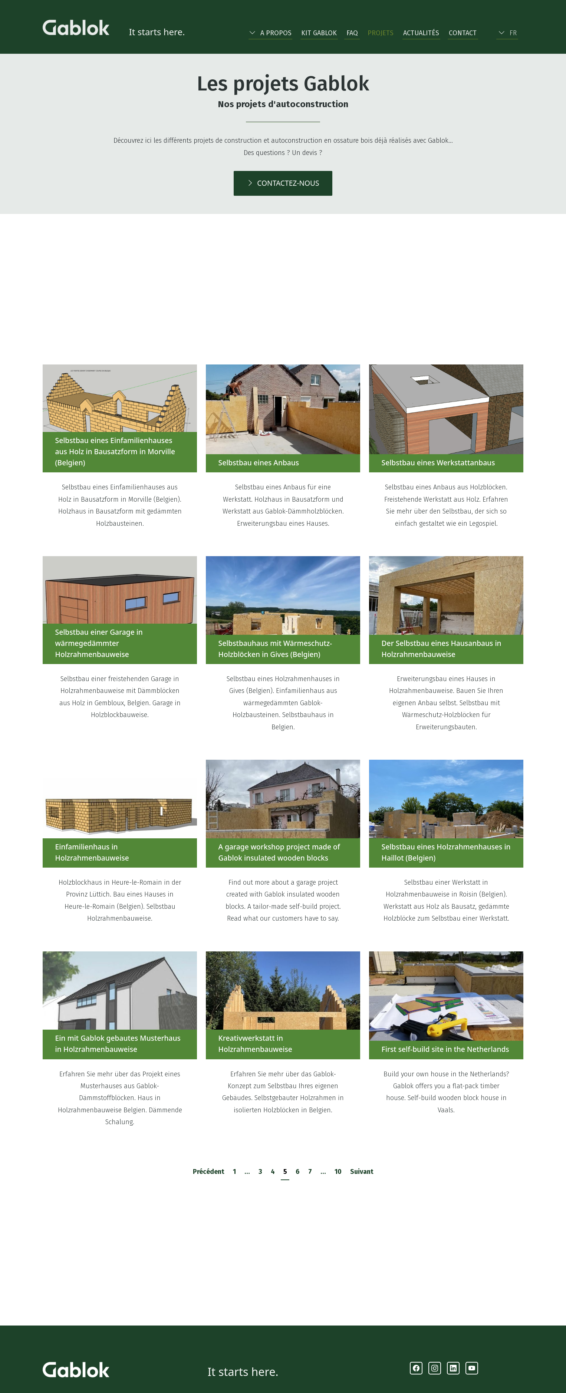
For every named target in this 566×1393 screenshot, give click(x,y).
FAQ (352, 33)
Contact (463, 33)
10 (338, 1172)
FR (507, 33)
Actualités (421, 33)
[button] (270, 31)
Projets (381, 33)
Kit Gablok (319, 33)
